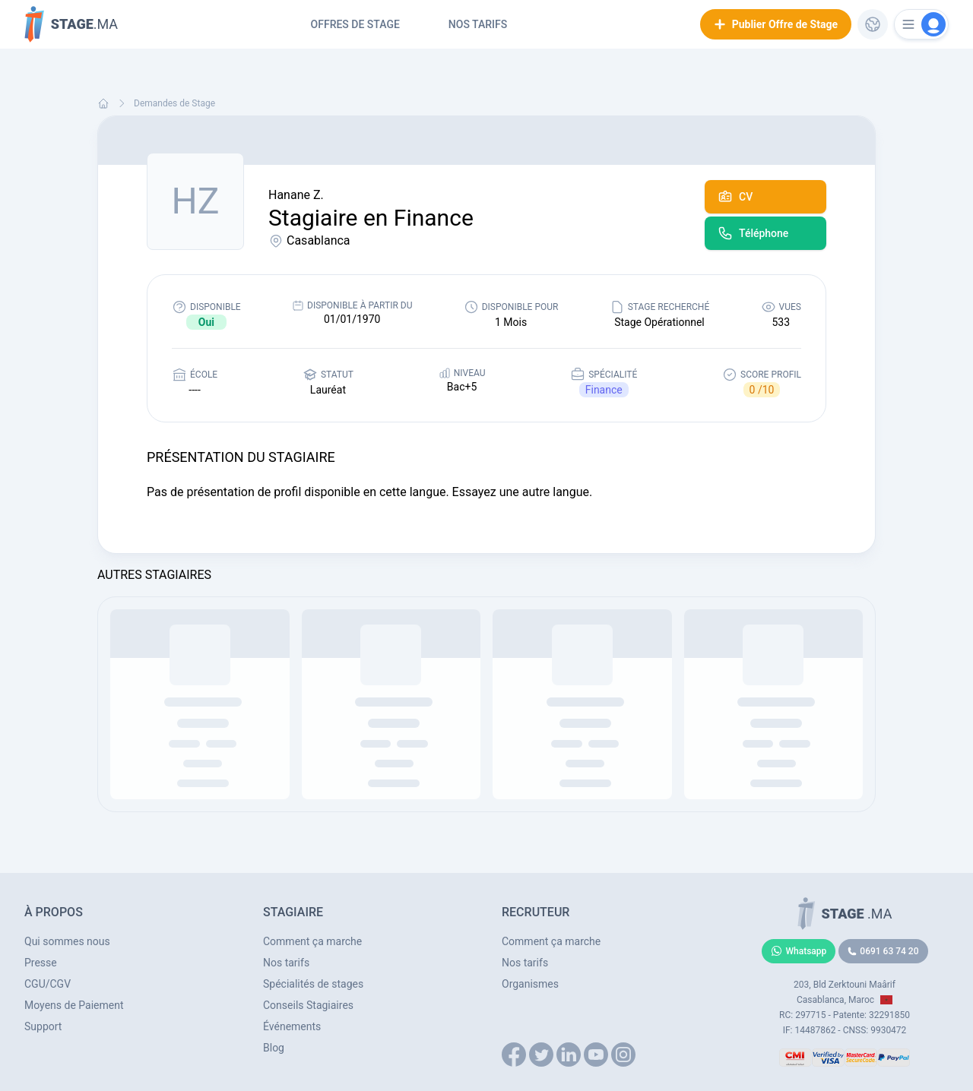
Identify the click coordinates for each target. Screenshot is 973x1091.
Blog (273, 1048)
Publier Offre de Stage (776, 24)
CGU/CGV (47, 984)
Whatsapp (799, 951)
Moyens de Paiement (74, 1005)
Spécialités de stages (313, 984)
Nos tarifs (477, 24)
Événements (292, 1026)
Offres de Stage (355, 24)
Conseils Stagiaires (308, 1005)
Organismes (530, 984)
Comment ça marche (312, 941)
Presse (40, 963)
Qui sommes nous (67, 941)
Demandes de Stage (174, 103)
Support (43, 1026)
